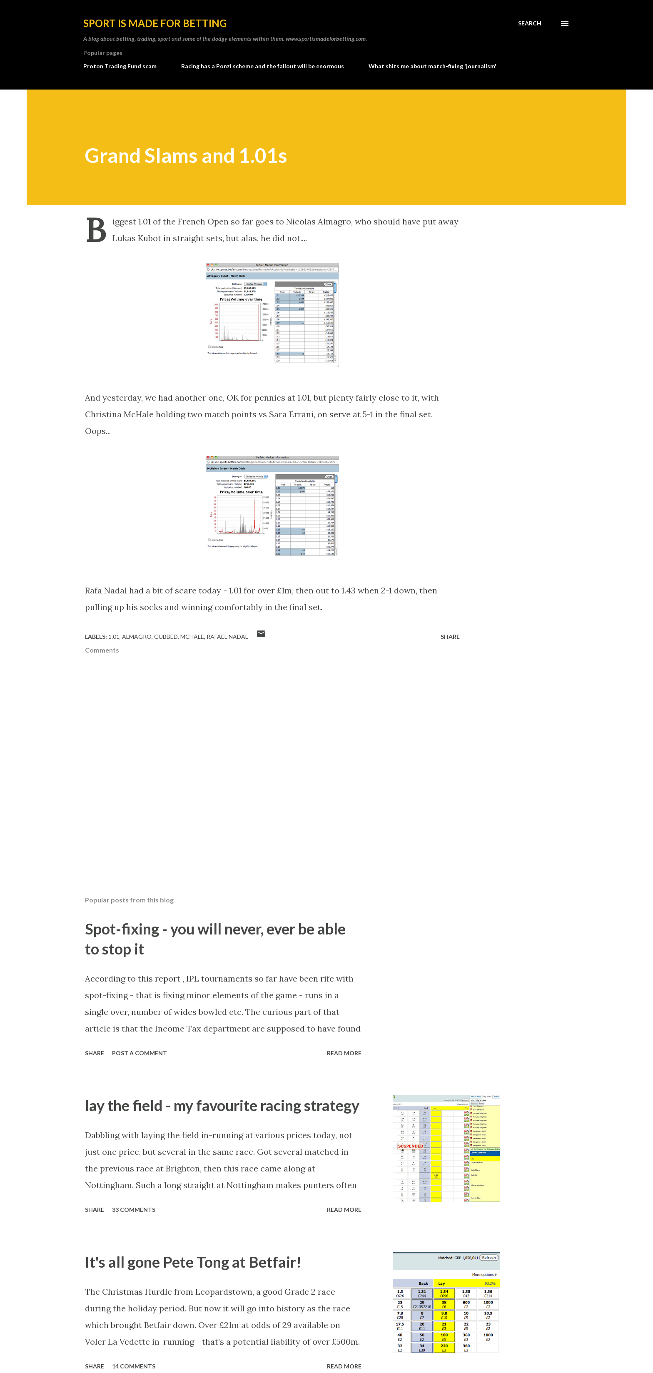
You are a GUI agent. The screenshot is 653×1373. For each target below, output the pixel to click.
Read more (344, 1053)
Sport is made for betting (155, 23)
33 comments (133, 1209)
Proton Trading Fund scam (120, 66)
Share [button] (450, 636)
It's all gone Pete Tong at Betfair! (193, 1262)
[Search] (529, 23)
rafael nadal (227, 636)
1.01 (114, 636)
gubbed (166, 636)
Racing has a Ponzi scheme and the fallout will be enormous (262, 66)
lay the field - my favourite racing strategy (222, 1105)
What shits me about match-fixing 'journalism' (432, 66)
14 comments (133, 1366)
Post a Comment (139, 1053)
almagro (137, 636)
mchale (192, 636)
